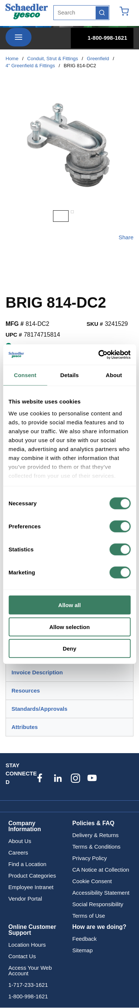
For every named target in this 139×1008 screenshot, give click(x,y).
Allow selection (69, 626)
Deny (69, 648)
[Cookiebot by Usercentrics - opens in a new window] (98, 354)
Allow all (69, 605)
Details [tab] (69, 375)
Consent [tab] (25, 375)
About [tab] (114, 375)
